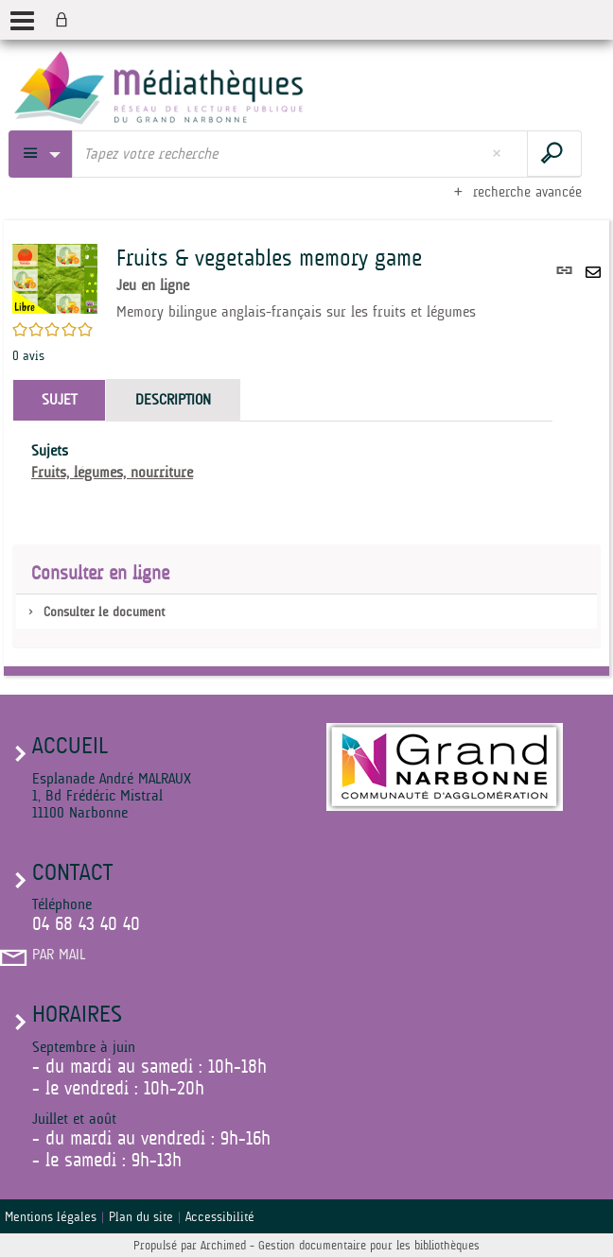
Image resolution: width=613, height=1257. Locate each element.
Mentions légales (50, 1216)
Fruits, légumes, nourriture (112, 472)
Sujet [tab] (59, 399)
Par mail (58, 954)
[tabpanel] (282, 462)
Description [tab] (173, 399)
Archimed (223, 1245)
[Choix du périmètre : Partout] (41, 154)
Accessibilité (219, 1216)
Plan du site (141, 1216)
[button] (54, 277)
